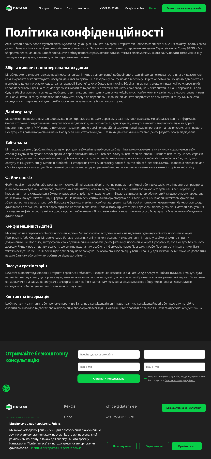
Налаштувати (122, 446)
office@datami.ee (134, 8)
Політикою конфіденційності (180, 380)
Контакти (83, 8)
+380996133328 (109, 8)
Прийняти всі (187, 446)
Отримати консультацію (108, 378)
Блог (69, 8)
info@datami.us (191, 308)
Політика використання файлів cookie (55, 448)
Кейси (58, 8)
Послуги (44, 8)
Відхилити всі (154, 446)
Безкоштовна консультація (183, 8)
